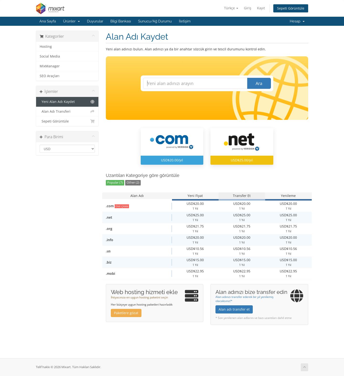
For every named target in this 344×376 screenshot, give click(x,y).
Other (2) (133, 182)
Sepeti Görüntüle (290, 8)
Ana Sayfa (47, 21)
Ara (259, 83)
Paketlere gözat (126, 313)
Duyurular (95, 21)
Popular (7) (115, 182)
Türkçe (231, 8)
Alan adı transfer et (234, 309)
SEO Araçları (49, 76)
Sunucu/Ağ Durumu (155, 21)
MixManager (50, 66)
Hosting (46, 46)
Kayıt (261, 8)
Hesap (297, 21)
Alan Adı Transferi (67, 111)
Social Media (50, 56)
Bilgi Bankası (120, 21)
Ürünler (71, 21)
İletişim (185, 21)
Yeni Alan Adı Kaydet (67, 102)
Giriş (247, 8)
